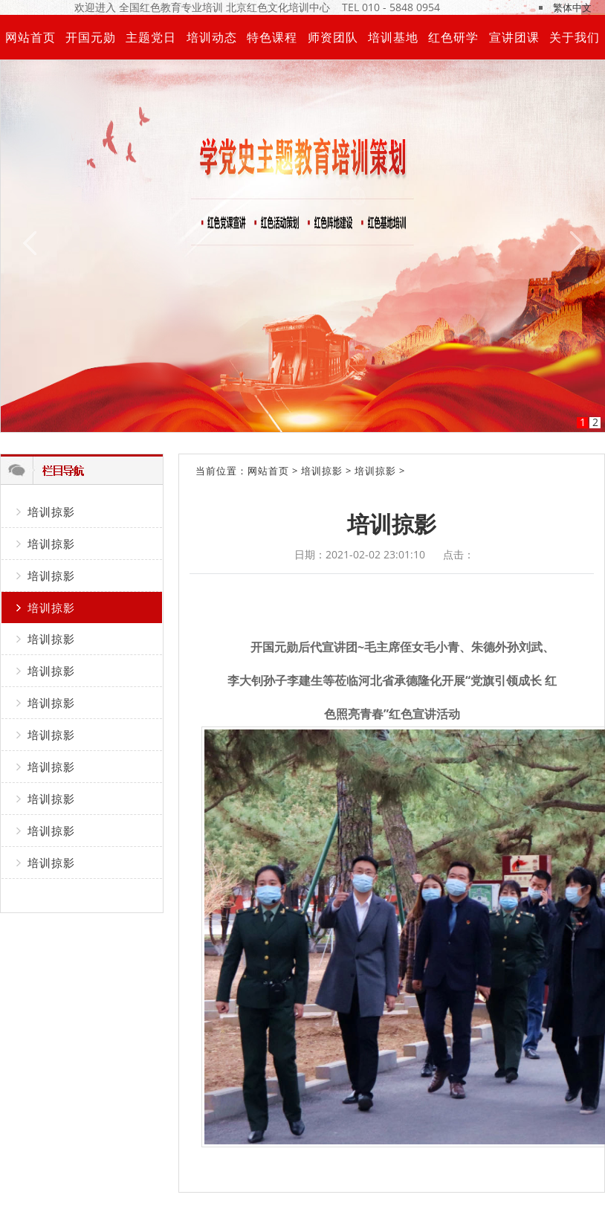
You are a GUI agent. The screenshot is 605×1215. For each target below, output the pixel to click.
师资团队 (333, 37)
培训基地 (393, 37)
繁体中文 (572, 7)
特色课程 (272, 37)
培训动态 (212, 37)
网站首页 (30, 37)
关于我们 (574, 37)
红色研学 (453, 37)
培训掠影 (51, 511)
